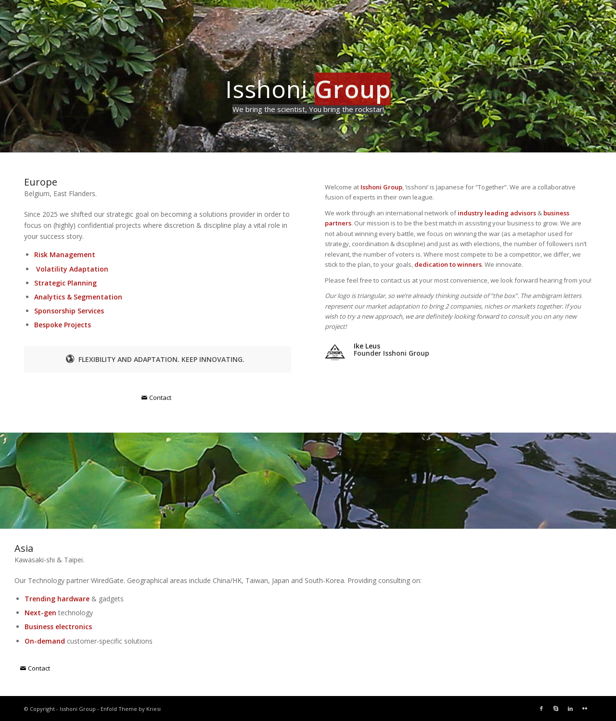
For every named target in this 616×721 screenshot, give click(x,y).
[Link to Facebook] (541, 708)
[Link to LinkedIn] (570, 708)
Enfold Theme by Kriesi (131, 708)
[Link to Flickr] (585, 708)
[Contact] (157, 397)
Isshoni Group (78, 708)
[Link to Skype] (556, 708)
